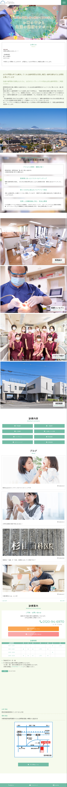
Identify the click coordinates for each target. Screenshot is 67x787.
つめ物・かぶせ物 (50, 431)
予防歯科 (18, 426)
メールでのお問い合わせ (33, 634)
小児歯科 (18, 431)
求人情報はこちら (34, 764)
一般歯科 (50, 426)
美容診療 (50, 442)
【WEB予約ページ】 (17, 666)
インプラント (18, 436)
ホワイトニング (18, 442)
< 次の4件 (4, 600)
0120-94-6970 (53, 622)
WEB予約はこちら (33, 628)
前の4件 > (62, 600)
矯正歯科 (50, 436)
